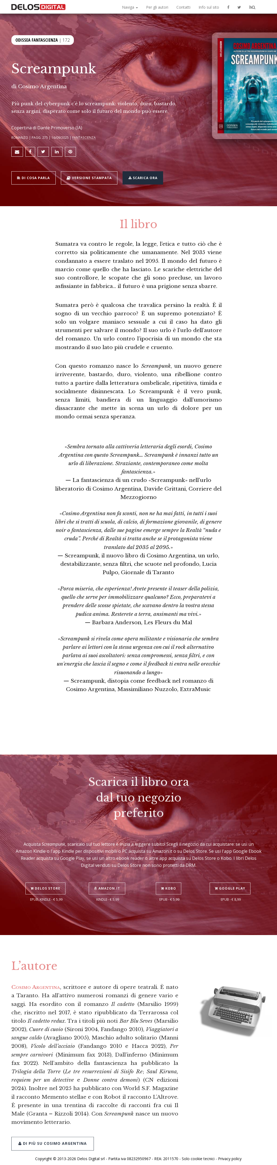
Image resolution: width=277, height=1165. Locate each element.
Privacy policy (230, 1154)
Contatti (183, 7)
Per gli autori (157, 7)
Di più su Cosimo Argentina (52, 1127)
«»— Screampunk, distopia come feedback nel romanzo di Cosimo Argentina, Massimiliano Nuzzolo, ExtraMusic (138, 430)
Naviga (130, 7)
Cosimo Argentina (42, 86)
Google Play (231, 873)
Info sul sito (209, 7)
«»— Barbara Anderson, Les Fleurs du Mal (138, 372)
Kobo (169, 873)
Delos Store (46, 873)
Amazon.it (108, 873)
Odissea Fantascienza (36, 40)
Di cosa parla (34, 175)
